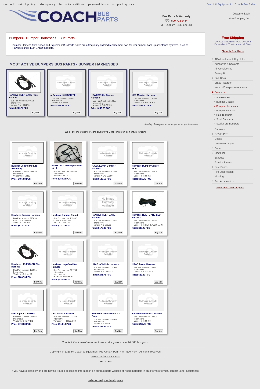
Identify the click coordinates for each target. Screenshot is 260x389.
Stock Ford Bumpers (227, 123)
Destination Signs (224, 143)
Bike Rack (220, 78)
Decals (218, 138)
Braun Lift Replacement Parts (231, 87)
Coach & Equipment (219, 4)
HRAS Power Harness (143, 264)
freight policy (26, 4)
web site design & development (105, 380)
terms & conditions (72, 4)
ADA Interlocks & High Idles (230, 59)
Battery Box (221, 73)
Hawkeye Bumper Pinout (65, 215)
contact (8, 4)
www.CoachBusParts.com (105, 356)
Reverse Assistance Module (147, 313)
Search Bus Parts (233, 51)
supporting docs (123, 4)
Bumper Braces (225, 101)
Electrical (220, 153)
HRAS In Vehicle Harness (105, 264)
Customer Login (241, 13)
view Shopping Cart (239, 18)
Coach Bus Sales (245, 4)
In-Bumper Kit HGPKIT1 (62, 95)
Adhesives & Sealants (227, 64)
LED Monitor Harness (143, 95)
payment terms (98, 4)
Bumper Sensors (225, 110)
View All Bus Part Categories (230, 187)
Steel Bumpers (224, 119)
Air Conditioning (223, 68)
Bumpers (220, 92)
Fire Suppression (224, 171)
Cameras (220, 129)
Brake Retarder (223, 82)
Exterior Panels (223, 162)
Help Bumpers (224, 114)
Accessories (223, 97)
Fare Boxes (221, 167)
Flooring (219, 176)
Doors (218, 148)
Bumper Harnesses (227, 106)
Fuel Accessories (224, 181)
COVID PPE (221, 134)
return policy (46, 4)
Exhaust (219, 157)
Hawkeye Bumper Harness (25, 215)
